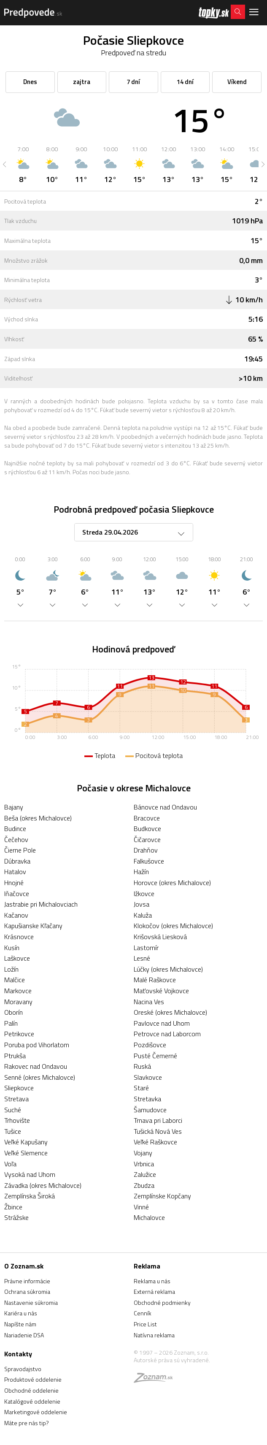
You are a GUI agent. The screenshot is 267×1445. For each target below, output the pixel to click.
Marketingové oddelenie (35, 1411)
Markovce (18, 991)
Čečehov (16, 839)
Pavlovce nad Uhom (162, 1023)
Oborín (13, 1012)
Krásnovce (19, 937)
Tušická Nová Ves (158, 1131)
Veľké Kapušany (26, 1142)
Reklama (147, 1266)
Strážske (16, 1217)
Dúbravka (17, 861)
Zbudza (144, 1185)
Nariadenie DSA (24, 1335)
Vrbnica (144, 1164)
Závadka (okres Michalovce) (42, 1185)
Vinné (141, 1207)
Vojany (143, 1153)
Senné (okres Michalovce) (39, 1077)
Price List (145, 1324)
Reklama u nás (152, 1281)
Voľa (10, 1164)
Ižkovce (144, 893)
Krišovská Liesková (160, 937)
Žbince (13, 1207)
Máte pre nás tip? (26, 1422)
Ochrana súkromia (27, 1291)
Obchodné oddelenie (31, 1390)
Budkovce (147, 828)
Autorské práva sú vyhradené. (172, 1359)
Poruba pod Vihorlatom (36, 1045)
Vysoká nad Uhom (29, 1174)
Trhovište (17, 1120)
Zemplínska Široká (29, 1196)
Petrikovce (19, 1034)
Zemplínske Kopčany (162, 1196)
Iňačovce (16, 893)
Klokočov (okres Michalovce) (173, 926)
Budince (15, 828)
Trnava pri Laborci (158, 1120)
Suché (12, 1110)
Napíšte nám (20, 1324)
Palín (11, 1023)
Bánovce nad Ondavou (165, 807)
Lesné (142, 958)
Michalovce (149, 1217)
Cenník (142, 1313)
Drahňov (146, 850)
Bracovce (147, 818)
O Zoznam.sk (23, 1266)
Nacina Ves (149, 1002)
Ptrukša (15, 1056)
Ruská (142, 1066)
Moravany (18, 1002)
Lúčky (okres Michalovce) (168, 969)
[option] (23, 164)
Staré (141, 1088)
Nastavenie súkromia (31, 1302)
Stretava (16, 1099)
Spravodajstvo (22, 1368)
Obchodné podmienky (162, 1302)
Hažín (141, 871)
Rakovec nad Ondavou (35, 1066)
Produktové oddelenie (33, 1379)
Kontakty (18, 1354)
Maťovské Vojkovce (161, 991)
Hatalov (15, 871)
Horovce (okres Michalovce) (172, 882)
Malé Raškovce (155, 980)
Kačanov (16, 915)
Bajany (13, 807)
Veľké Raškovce (155, 1142)
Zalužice (145, 1174)
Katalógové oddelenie (32, 1401)
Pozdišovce (150, 1045)
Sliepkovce (19, 1088)
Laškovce (17, 958)
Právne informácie (27, 1281)
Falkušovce (149, 861)
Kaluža (143, 915)
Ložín (11, 969)
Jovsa (141, 904)
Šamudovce (150, 1110)
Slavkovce (148, 1077)
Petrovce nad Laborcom (167, 1034)
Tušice (12, 1131)
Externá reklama (154, 1291)
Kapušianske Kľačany (33, 926)
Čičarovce (147, 839)
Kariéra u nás (20, 1313)
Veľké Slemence (26, 1153)
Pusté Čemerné (155, 1056)
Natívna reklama (154, 1335)
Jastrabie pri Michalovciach (41, 904)
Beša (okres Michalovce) (38, 818)
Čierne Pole (20, 850)
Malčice (14, 980)
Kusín (11, 948)
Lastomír (146, 948)
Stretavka (147, 1099)
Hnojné (14, 882)
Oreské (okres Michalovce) (170, 1012)
